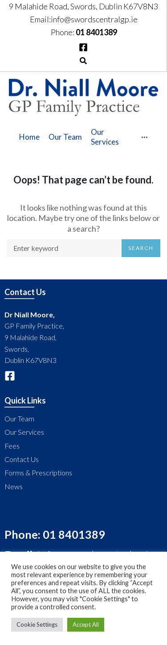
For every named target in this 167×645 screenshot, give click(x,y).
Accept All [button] (86, 624)
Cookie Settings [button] (36, 624)
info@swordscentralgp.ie (94, 19)
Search (141, 248)
